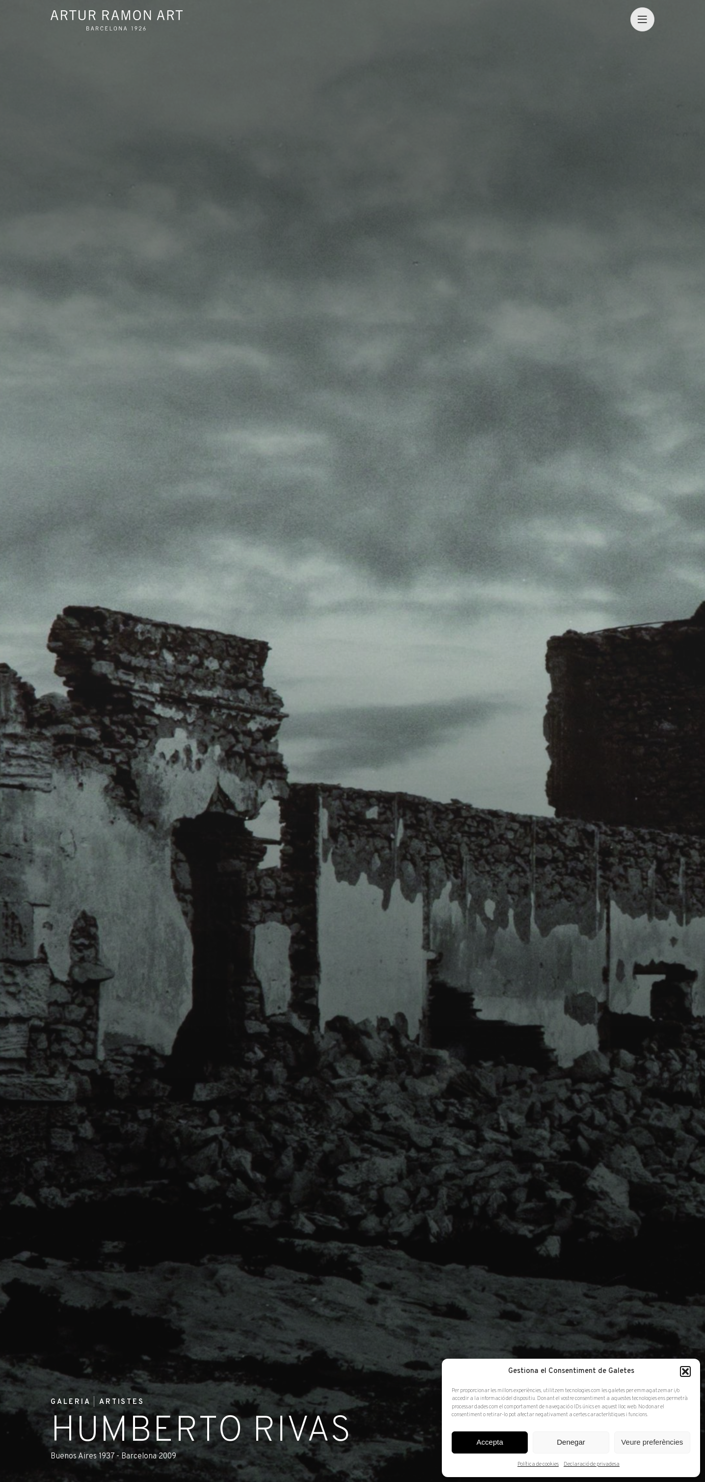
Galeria (70, 1402)
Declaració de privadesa (592, 1464)
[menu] (642, 19)
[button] (685, 1371)
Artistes (121, 1402)
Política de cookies (538, 1464)
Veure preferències (652, 1442)
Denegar (571, 1442)
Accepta (490, 1442)
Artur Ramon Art (117, 20)
